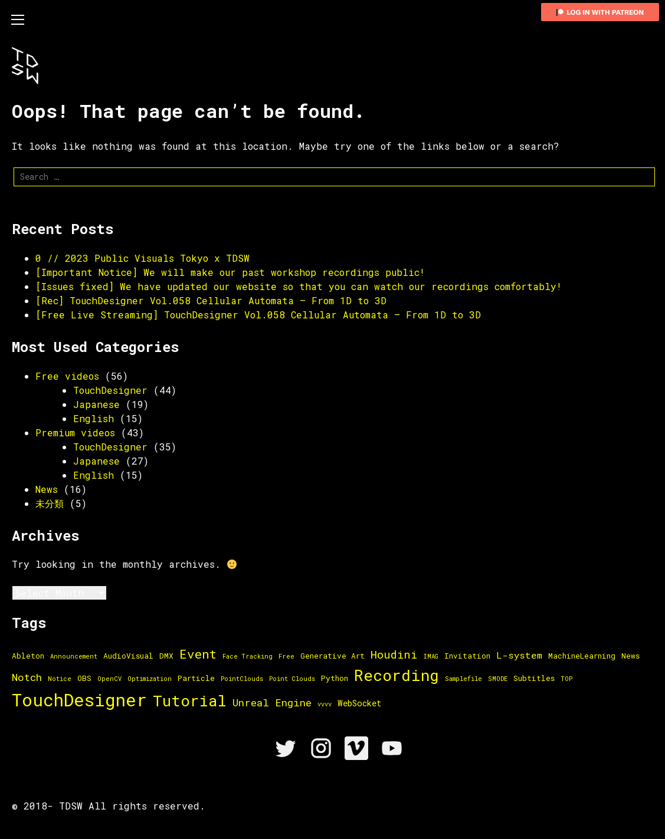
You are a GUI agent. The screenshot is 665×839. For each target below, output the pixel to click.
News (46, 489)
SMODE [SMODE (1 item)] (497, 679)
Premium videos (75, 432)
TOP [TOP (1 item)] (566, 679)
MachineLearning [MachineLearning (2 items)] (581, 655)
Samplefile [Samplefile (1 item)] (463, 679)
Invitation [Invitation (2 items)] (467, 655)
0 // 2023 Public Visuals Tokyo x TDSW (142, 258)
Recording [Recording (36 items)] (396, 675)
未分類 (49, 503)
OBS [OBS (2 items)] (84, 678)
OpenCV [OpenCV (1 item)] (109, 679)
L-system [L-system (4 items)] (519, 655)
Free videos (67, 376)
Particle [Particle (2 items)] (196, 678)
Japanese (96, 404)
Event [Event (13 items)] (198, 654)
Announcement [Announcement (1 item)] (73, 656)
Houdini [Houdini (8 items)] (394, 654)
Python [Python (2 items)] (334, 678)
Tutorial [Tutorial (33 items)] (190, 700)
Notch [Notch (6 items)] (27, 677)
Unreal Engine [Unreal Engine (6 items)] (272, 702)
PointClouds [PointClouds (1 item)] (242, 679)
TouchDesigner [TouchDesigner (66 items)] (79, 699)
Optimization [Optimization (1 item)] (149, 679)
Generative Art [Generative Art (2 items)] (332, 655)
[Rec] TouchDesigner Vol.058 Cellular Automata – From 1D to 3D (210, 300)
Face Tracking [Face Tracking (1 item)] (247, 656)
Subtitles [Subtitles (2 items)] (534, 678)
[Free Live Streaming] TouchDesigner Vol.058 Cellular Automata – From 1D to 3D (258, 314)
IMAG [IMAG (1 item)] (430, 656)
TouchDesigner (110, 390)
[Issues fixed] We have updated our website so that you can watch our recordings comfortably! (298, 286)
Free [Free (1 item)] (286, 656)
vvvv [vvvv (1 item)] (324, 704)
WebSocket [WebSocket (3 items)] (359, 703)
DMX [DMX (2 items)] (166, 655)
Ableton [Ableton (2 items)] (28, 655)
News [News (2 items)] (630, 655)
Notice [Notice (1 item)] (59, 679)
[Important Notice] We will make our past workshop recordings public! (230, 272)
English (93, 418)
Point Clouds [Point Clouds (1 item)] (292, 679)
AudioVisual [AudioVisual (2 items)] (128, 655)
